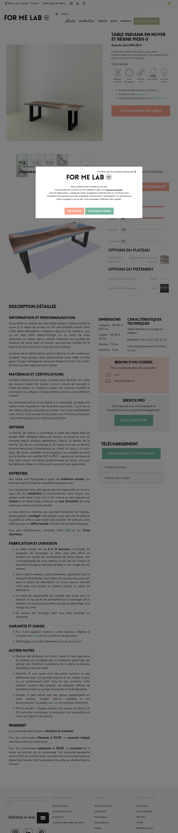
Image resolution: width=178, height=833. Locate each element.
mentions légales (114, 190)
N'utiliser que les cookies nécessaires (116, 171)
